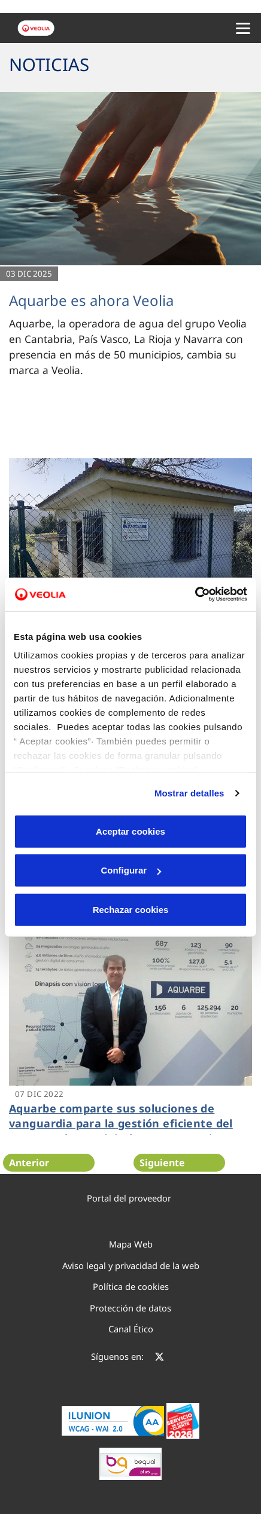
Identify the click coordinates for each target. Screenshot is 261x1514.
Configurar (131, 870)
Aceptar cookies (130, 831)
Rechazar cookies (131, 909)
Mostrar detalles (189, 793)
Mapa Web (131, 1244)
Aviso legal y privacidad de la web (130, 1265)
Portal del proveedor (129, 1198)
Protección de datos (130, 1308)
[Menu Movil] (243, 28)
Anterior (29, 1162)
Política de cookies (131, 1286)
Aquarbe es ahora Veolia (91, 300)
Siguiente (162, 1162)
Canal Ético (130, 1329)
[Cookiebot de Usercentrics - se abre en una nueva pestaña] (194, 594)
